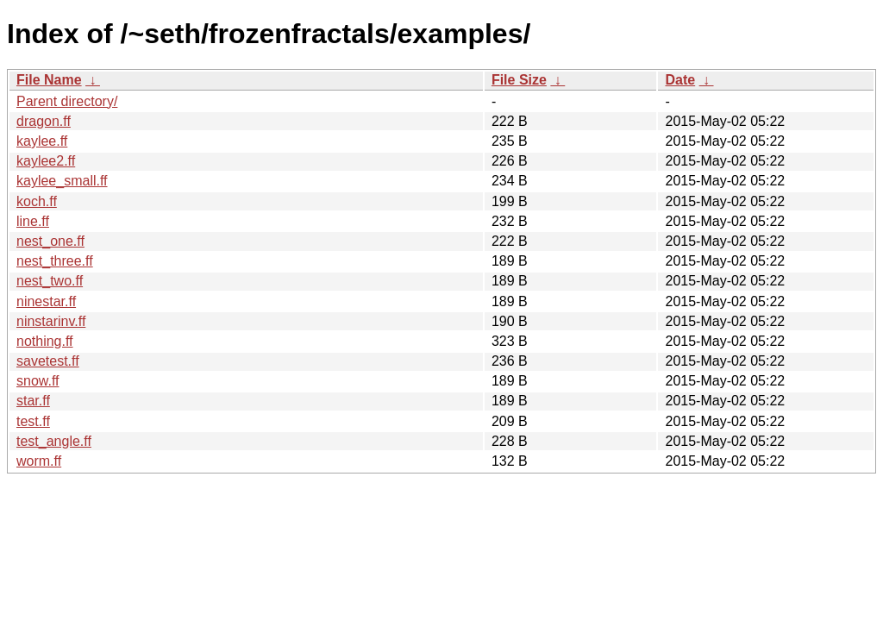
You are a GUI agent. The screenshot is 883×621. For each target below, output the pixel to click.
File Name (49, 79)
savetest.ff (47, 361)
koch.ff (36, 201)
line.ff (32, 221)
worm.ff (38, 461)
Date (680, 79)
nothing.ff (44, 341)
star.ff (33, 400)
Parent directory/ (66, 101)
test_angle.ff (53, 441)
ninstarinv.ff (50, 321)
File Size (519, 79)
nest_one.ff (50, 241)
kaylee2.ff (45, 161)
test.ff (33, 421)
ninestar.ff (46, 301)
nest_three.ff (54, 261)
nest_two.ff (49, 280)
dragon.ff (43, 121)
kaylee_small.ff (62, 180)
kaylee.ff (41, 141)
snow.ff (37, 380)
